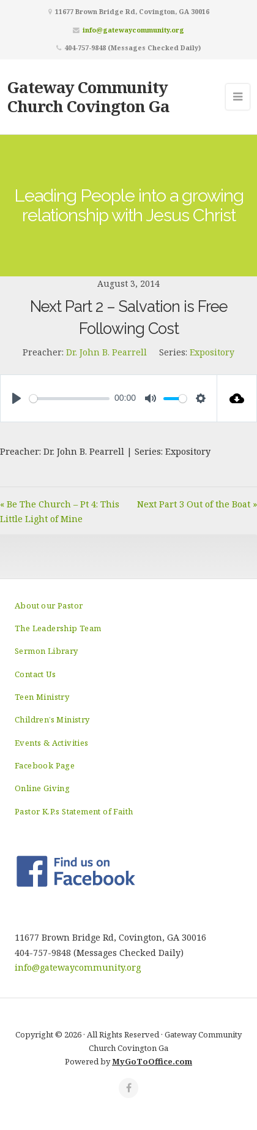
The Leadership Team (58, 628)
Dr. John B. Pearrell (106, 352)
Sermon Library (46, 650)
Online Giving (42, 788)
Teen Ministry (42, 696)
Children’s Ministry (52, 719)
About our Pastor (49, 605)
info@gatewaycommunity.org (133, 29)
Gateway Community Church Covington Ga (88, 96)
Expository (212, 352)
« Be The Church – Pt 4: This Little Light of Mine (59, 511)
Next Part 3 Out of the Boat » (197, 504)
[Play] (16, 398)
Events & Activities (52, 742)
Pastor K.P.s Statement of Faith (74, 811)
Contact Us (35, 674)
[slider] (69, 398)
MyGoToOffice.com (152, 1061)
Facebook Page (45, 765)
